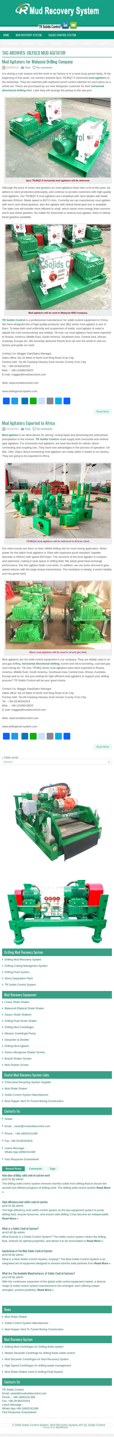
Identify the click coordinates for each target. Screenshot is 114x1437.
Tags (52, 1168)
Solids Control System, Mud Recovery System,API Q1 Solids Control (63, 1425)
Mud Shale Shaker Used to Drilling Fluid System (34, 1371)
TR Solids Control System (20, 984)
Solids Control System (62, 35)
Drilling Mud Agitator (17, 1046)
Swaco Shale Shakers (18, 1014)
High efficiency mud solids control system (25, 1202)
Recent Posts (13, 1168)
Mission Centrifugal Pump (20, 1033)
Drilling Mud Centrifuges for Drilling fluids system (34, 1346)
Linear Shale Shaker (17, 1002)
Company (87, 43)
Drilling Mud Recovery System (23, 959)
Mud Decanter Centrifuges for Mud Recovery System (37, 1359)
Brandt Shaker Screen (18, 1058)
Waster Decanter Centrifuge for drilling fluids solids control (40, 1353)
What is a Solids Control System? (20, 1228)
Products (57, 43)
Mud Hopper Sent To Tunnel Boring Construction (34, 1101)
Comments (35, 1168)
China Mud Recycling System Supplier (28, 1082)
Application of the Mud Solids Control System (27, 1251)
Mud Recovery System (29, 35)
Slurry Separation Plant (19, 978)
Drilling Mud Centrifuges (19, 1027)
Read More (103, 411)
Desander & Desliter (17, 1039)
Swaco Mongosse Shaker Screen (25, 1052)
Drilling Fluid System (17, 972)
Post (73, 43)
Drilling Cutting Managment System (26, 965)
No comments (44, 67)
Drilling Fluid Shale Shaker (21, 1020)
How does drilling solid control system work (26, 1175)
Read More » (10, 1218)
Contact (104, 43)
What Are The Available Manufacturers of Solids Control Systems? (38, 1273)
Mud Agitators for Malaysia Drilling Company (37, 61)
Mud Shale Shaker (16, 1088)
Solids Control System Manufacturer (26, 1094)
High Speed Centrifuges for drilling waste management (38, 1365)
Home (6, 35)
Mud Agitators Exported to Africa (28, 423)
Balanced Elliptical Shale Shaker (24, 1008)
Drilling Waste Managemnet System (24, 43)
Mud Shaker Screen (17, 1064)
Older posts (10, 757)
